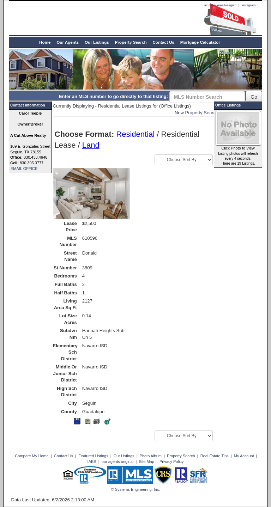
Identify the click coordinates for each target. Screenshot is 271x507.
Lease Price (70, 227)
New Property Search (196, 112)
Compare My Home (31, 456)
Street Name (70, 256)
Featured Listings (93, 456)
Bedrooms (65, 276)
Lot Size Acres (68, 319)
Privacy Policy (171, 461)
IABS (92, 461)
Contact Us (163, 42)
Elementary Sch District (65, 352)
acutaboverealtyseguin (220, 5)
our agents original (118, 461)
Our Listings (97, 42)
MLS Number (68, 242)
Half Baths (65, 292)
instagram (248, 5)
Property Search (130, 42)
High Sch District (67, 392)
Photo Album (151, 456)
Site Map (146, 461)
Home (44, 42)
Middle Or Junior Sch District (65, 373)
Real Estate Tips (214, 456)
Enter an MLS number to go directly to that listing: (113, 96)
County (69, 411)
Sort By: (135, 157)
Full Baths (66, 284)
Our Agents (67, 42)
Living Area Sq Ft (65, 304)
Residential (135, 134)
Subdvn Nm (68, 334)
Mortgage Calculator (200, 42)
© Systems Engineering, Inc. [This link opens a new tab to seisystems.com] (135, 489)
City (72, 403)
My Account (244, 456)
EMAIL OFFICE (24, 168)
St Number (65, 267)
